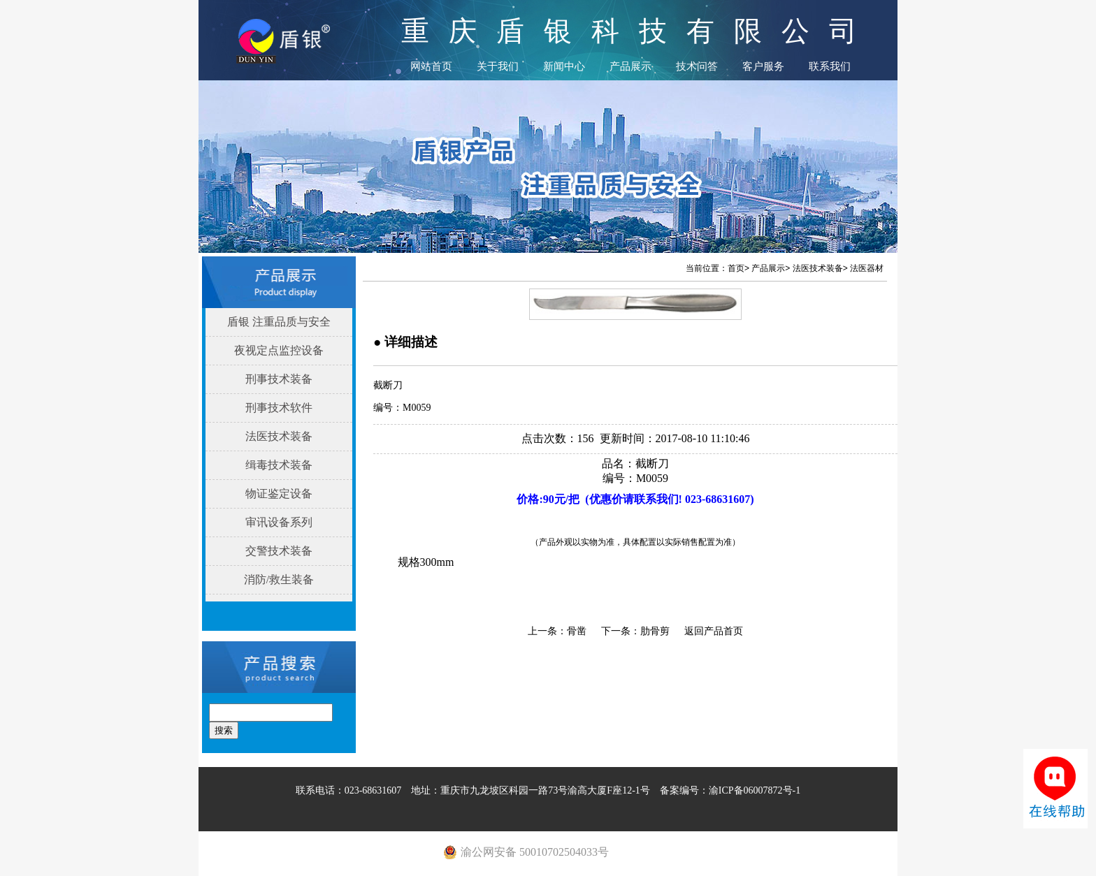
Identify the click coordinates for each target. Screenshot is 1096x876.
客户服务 (763, 66)
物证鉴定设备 (278, 493)
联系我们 (830, 66)
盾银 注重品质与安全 (279, 322)
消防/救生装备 (279, 579)
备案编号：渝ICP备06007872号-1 (730, 790)
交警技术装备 (278, 551)
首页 (736, 268)
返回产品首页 (713, 631)
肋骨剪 (655, 631)
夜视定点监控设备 (279, 350)
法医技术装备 (278, 436)
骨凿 (576, 631)
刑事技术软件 (278, 408)
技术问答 (697, 66)
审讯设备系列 (278, 522)
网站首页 (431, 66)
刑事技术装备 (278, 379)
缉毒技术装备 (278, 465)
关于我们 (498, 66)
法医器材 (867, 268)
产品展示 (630, 66)
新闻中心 (564, 66)
